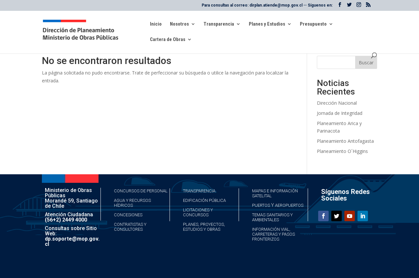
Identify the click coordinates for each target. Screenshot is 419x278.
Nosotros (179, 24)
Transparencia (219, 24)
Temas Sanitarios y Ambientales (272, 217)
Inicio (156, 24)
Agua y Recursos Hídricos (132, 203)
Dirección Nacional (337, 103)
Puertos (261, 205)
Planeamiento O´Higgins (342, 151)
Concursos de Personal (141, 190)
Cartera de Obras (167, 39)
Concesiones (128, 214)
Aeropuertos (289, 205)
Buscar (366, 62)
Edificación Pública (204, 200)
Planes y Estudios (267, 24)
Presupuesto (313, 24)
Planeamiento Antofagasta (345, 141)
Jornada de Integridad (339, 113)
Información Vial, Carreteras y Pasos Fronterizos (273, 234)
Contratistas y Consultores (130, 227)
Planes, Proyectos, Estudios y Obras (204, 227)
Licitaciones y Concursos (198, 212)
